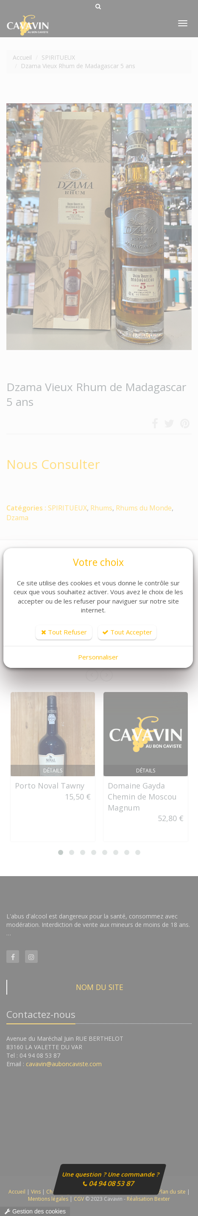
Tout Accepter (127, 632)
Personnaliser (98, 657)
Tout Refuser (64, 632)
